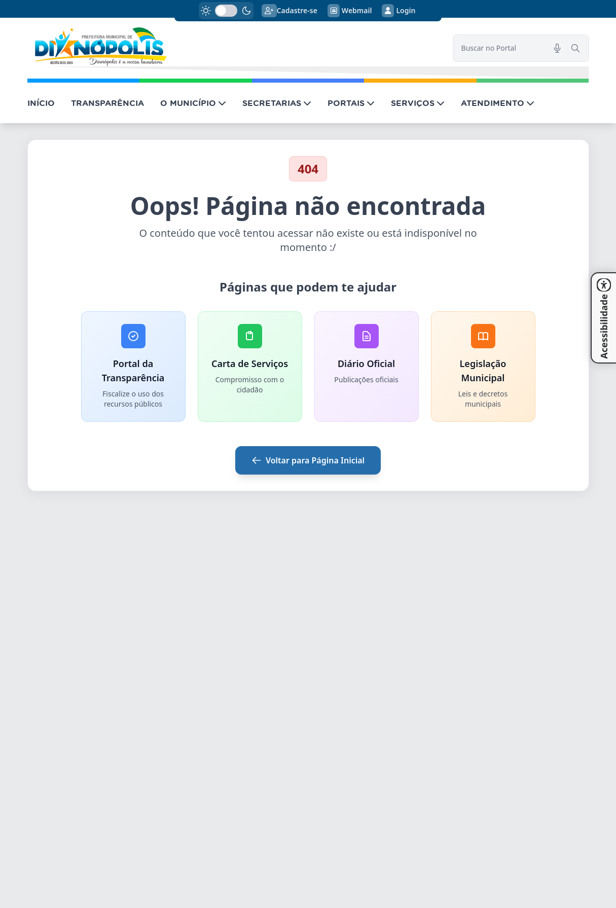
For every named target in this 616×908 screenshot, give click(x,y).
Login (398, 10)
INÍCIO (41, 102)
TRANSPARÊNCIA (107, 102)
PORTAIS (351, 102)
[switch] (226, 11)
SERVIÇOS (418, 102)
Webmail (350, 10)
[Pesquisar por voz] (557, 48)
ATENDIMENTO (497, 102)
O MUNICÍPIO (193, 102)
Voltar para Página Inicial (308, 460)
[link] (234, 46)
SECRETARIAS (276, 102)
